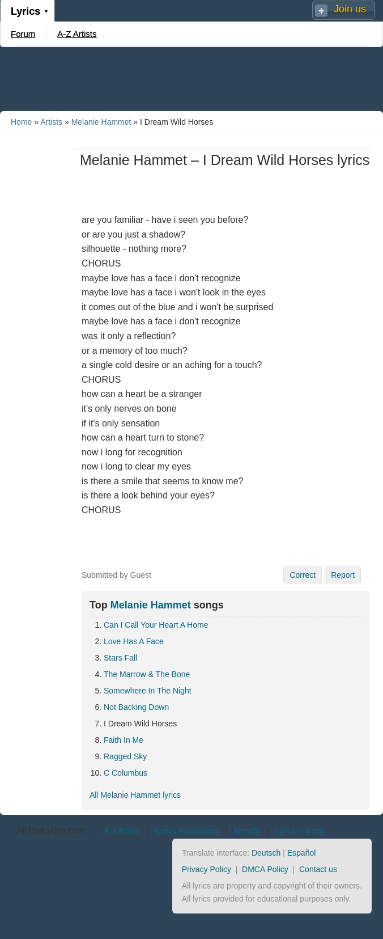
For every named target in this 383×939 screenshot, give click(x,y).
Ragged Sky (125, 756)
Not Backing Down (136, 707)
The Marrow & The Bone (147, 674)
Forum (23, 34)
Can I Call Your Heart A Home (156, 624)
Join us (350, 9)
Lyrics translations (187, 830)
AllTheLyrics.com (50, 830)
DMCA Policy (265, 869)
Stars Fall (120, 657)
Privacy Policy (206, 869)
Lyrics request (300, 830)
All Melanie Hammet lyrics (135, 795)
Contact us (318, 869)
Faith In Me (123, 740)
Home (21, 121)
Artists (51, 121)
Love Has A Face (134, 641)
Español (301, 852)
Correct (303, 575)
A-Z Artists (76, 34)
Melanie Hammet (101, 121)
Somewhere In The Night (147, 690)
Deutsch (266, 852)
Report (343, 575)
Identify (246, 830)
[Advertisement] (191, 78)
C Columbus (125, 772)
